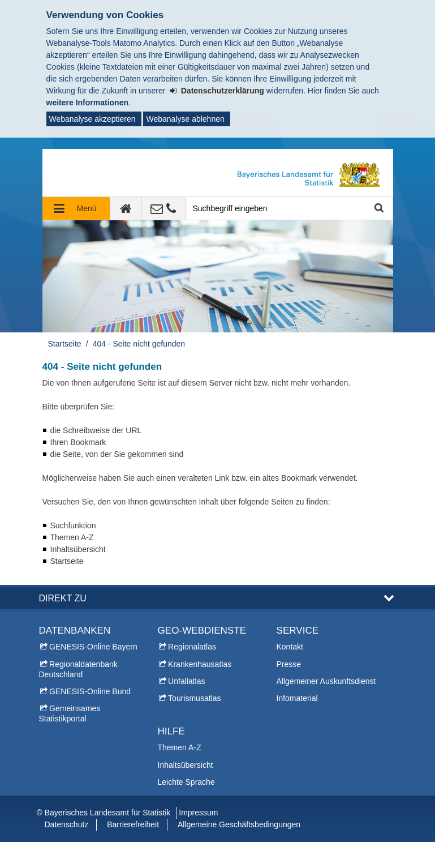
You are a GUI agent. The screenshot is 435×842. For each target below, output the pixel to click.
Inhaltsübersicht (185, 765)
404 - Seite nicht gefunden (139, 343)
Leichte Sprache (186, 782)
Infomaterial (297, 698)
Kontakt (290, 646)
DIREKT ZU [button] (63, 598)
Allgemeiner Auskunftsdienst (326, 681)
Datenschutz (67, 824)
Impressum (198, 812)
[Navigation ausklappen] (76, 208)
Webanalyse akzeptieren (92, 118)
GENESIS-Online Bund (90, 691)
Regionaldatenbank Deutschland (78, 669)
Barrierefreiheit (133, 824)
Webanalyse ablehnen (185, 118)
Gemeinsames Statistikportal (70, 713)
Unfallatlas (186, 681)
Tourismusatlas (194, 698)
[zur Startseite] (126, 208)
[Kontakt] (164, 208)
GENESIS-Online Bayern (93, 646)
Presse (289, 664)
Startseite (64, 343)
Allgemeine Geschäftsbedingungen (239, 824)
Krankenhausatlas (199, 664)
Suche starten (378, 208)
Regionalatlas (192, 646)
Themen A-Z (179, 747)
